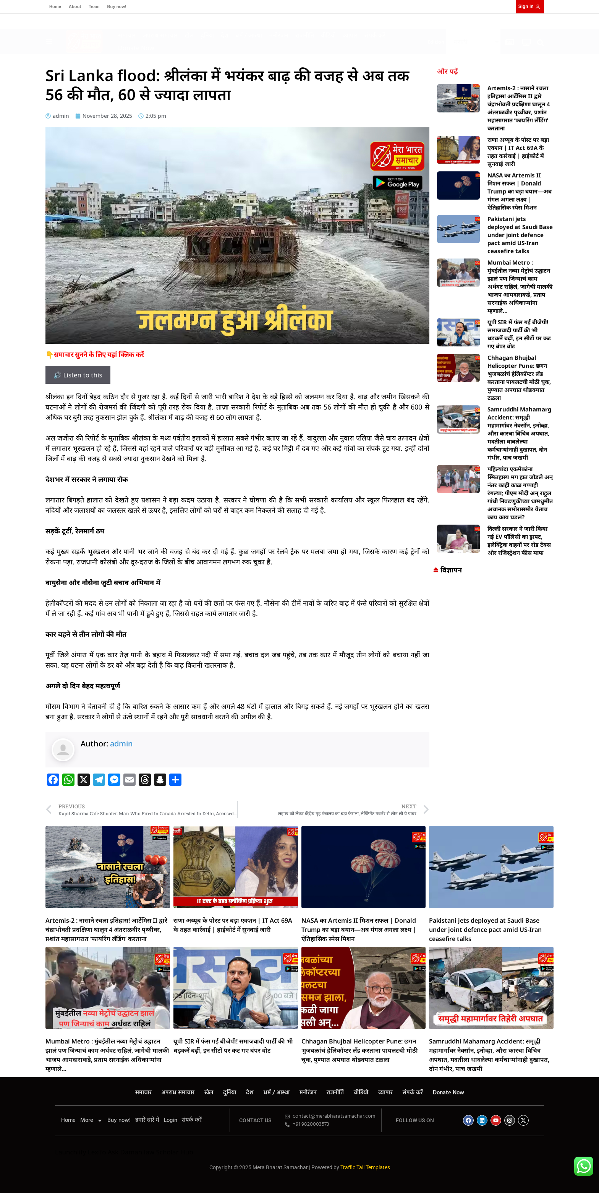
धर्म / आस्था (248, 35)
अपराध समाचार (160, 35)
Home (55, 6)
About (75, 6)
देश (224, 35)
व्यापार (350, 35)
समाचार (127, 35)
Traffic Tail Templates (365, 1167)
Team (94, 6)
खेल (189, 35)
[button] (540, 42)
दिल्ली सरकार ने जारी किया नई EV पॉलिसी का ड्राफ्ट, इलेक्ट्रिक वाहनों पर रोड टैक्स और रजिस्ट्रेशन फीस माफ (519, 540)
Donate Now (136, 48)
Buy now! (116, 6)
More (91, 1120)
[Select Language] (473, 42)
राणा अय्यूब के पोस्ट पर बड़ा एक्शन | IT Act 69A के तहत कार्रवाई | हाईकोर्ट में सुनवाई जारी (518, 151)
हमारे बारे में (147, 1120)
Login (170, 1120)
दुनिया (207, 35)
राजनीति (304, 35)
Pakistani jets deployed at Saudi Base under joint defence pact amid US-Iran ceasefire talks (520, 235)
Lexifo (97, 1151)
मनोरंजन (278, 35)
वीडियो (328, 35)
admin (121, 743)
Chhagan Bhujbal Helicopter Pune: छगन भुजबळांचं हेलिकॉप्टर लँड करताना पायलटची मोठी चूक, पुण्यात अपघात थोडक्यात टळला (519, 377)
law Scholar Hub (168, 1151)
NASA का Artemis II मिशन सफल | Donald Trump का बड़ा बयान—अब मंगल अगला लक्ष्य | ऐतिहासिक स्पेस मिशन (519, 191)
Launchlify (70, 1151)
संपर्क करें (374, 35)
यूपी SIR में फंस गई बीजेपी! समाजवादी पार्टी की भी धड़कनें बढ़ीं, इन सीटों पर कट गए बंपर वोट (519, 334)
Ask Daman (125, 1151)
